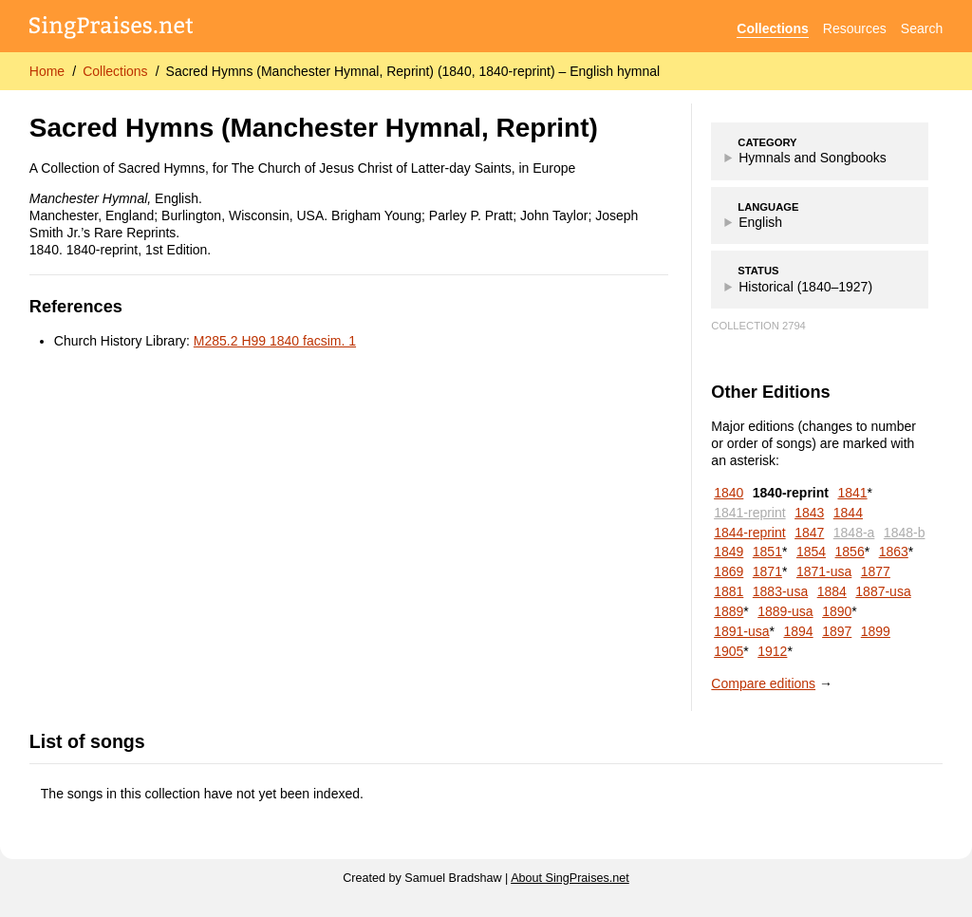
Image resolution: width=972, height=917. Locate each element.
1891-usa (741, 631)
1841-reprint (750, 512)
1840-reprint (791, 492)
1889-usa (785, 611)
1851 (767, 551)
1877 (875, 571)
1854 (811, 551)
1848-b (904, 532)
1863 (893, 551)
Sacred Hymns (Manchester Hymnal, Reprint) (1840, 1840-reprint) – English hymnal (413, 71)
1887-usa (882, 591)
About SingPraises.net (570, 878)
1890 (836, 611)
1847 (809, 532)
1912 (772, 651)
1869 (728, 571)
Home (47, 71)
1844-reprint (750, 532)
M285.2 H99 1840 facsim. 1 (275, 340)
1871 (767, 571)
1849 (728, 551)
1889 (728, 611)
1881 (728, 591)
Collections (772, 28)
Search (922, 28)
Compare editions (763, 683)
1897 (836, 631)
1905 (728, 651)
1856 (850, 551)
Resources (855, 28)
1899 (875, 631)
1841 (852, 492)
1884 (832, 591)
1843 (809, 512)
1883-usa (780, 591)
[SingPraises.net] (111, 29)
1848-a (854, 532)
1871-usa (823, 571)
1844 (848, 512)
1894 (798, 631)
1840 (728, 492)
